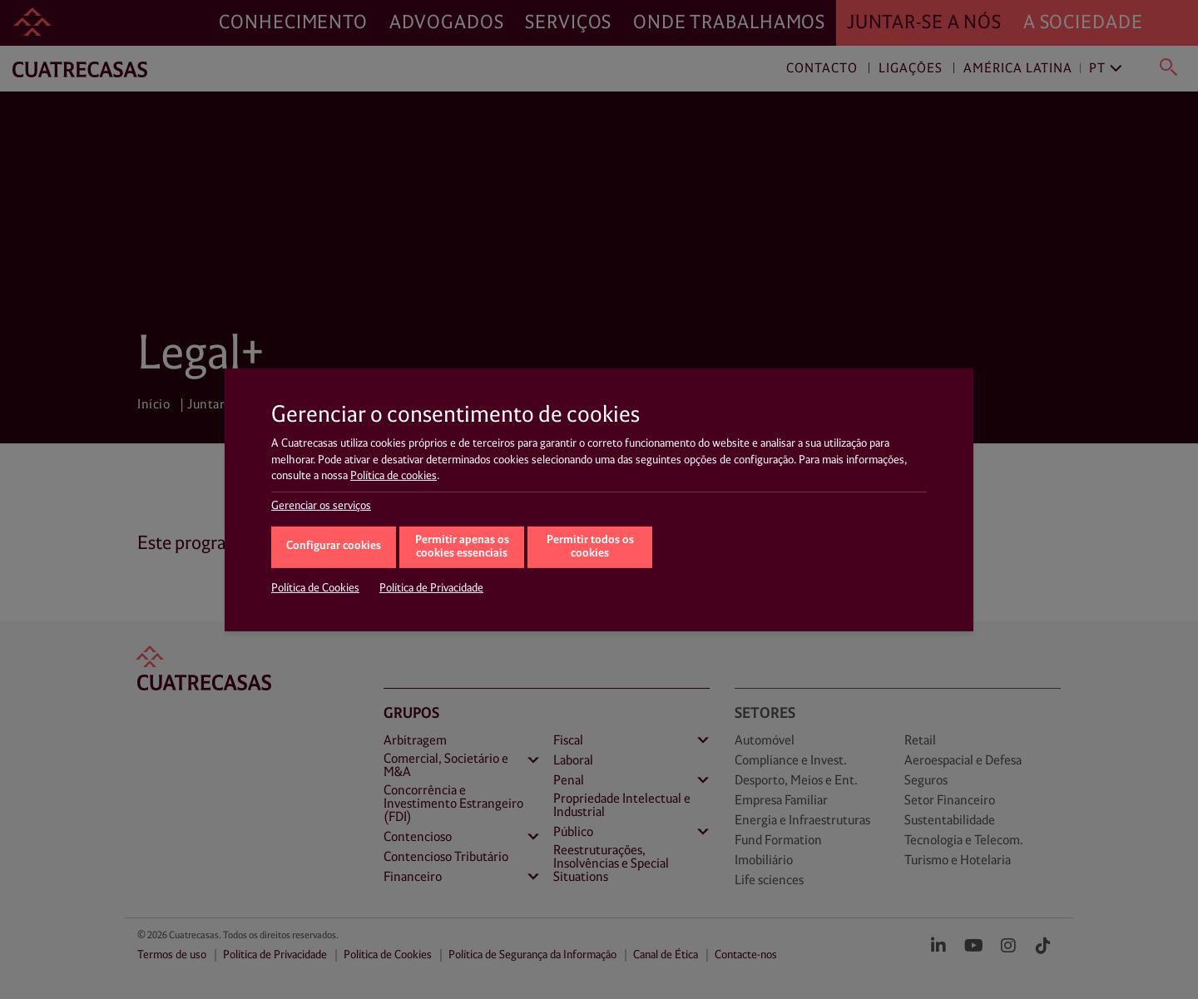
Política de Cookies (315, 588)
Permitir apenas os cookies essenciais (462, 547)
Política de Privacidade (431, 588)
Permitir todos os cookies (590, 547)
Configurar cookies (333, 546)
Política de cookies (393, 475)
